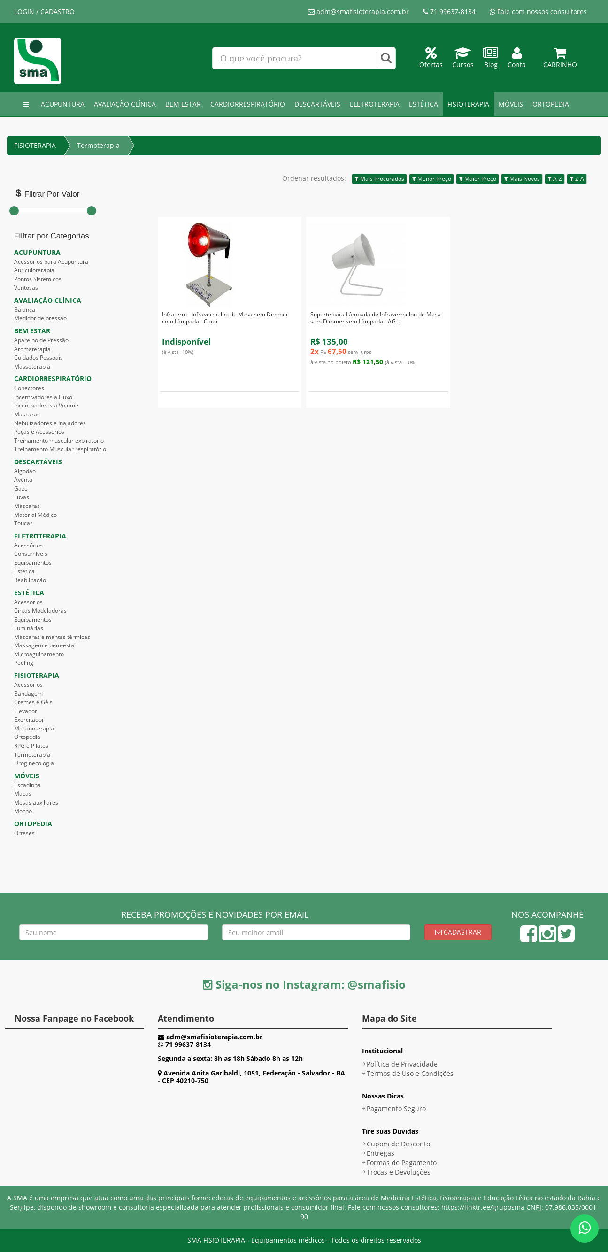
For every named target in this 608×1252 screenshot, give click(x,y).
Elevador (25, 711)
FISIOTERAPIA (468, 104)
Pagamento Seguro (396, 1108)
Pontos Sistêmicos (38, 279)
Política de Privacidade (402, 1064)
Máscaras (27, 506)
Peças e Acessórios (39, 432)
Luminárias (28, 628)
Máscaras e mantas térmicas (52, 637)
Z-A (577, 179)
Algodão (25, 471)
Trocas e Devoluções (399, 1172)
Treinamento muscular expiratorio (59, 441)
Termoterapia (98, 145)
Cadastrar (458, 932)
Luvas (21, 497)
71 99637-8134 (449, 11)
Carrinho (560, 60)
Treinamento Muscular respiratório (60, 449)
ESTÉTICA (423, 104)
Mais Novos (522, 179)
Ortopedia (27, 737)
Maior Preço (477, 179)
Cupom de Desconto (398, 1143)
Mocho (23, 811)
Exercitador (29, 719)
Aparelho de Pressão (41, 340)
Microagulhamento (39, 654)
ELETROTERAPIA (375, 104)
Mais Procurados (379, 179)
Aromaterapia (32, 349)
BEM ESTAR (183, 104)
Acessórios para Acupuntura (51, 262)
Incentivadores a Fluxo (43, 397)
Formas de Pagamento (402, 1162)
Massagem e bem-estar (45, 645)
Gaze (21, 488)
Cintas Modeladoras (40, 610)
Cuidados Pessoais (38, 357)
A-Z (554, 179)
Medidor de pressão (40, 318)
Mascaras (27, 414)
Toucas (23, 523)
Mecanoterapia (34, 728)
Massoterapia (32, 366)
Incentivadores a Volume (46, 405)
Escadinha (27, 785)
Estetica (24, 571)
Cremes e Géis (33, 702)
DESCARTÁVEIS (317, 104)
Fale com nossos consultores (538, 11)
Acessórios (28, 545)
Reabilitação (30, 580)
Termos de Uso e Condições (410, 1073)
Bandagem (28, 694)
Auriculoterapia (34, 270)
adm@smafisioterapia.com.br (358, 11)
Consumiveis (30, 554)
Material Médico (35, 515)
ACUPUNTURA (63, 104)
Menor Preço (431, 179)
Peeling (23, 663)
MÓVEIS (511, 104)
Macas (22, 794)
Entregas (380, 1153)
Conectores (29, 388)
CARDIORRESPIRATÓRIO (247, 104)
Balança (24, 310)
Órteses (24, 833)
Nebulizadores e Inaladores (50, 423)
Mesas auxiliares (36, 803)
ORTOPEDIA (550, 104)
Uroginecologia (34, 763)
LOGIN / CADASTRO (44, 11)
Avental (24, 480)
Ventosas (26, 288)
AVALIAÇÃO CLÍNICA (125, 104)
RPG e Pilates (31, 746)
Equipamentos (33, 563)
